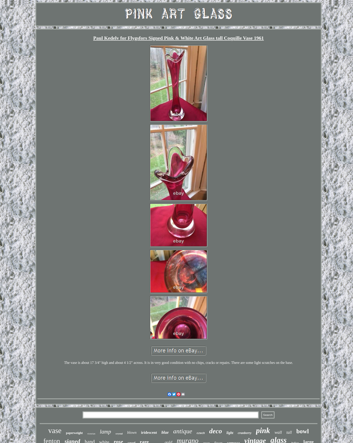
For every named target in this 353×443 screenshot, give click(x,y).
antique (182, 431)
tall (289, 432)
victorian (91, 433)
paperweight (74, 433)
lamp (105, 432)
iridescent (149, 432)
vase (54, 431)
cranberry (244, 433)
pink (263, 430)
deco (215, 431)
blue (165, 432)
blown (132, 432)
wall (278, 432)
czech (201, 433)
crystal (119, 433)
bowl (302, 431)
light (229, 433)
